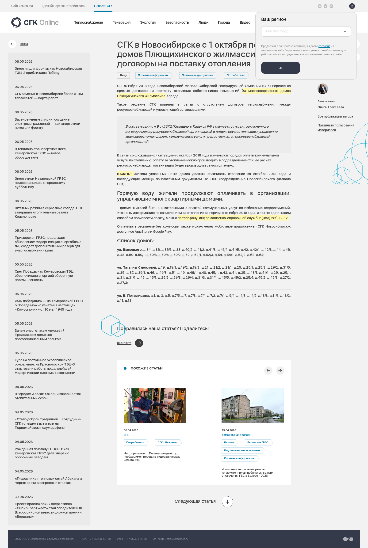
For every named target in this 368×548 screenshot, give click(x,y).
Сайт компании (22, 6)
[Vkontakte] (320, 6)
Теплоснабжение (88, 22)
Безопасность (177, 22)
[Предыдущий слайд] (268, 370)
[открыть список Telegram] (325, 6)
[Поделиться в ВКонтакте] (130, 343)
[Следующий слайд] (280, 370)
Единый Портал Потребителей (63, 6)
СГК (126, 435)
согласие (324, 46)
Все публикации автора (335, 116)
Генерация (121, 22)
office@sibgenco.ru (177, 538)
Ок (281, 68)
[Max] (331, 6)
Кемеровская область (236, 435)
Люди (203, 22)
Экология (148, 22)
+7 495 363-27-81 (136, 538)
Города (224, 22)
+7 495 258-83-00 (99, 538)
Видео (245, 22)
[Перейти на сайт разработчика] (348, 539)
